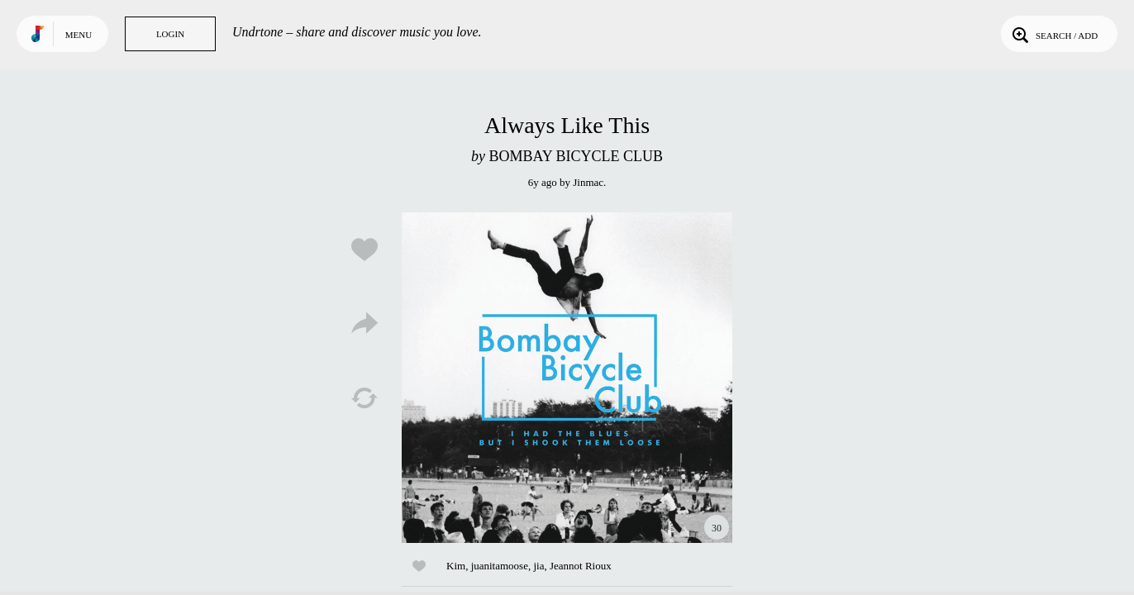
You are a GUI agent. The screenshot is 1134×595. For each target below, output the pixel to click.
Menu (78, 35)
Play (567, 378)
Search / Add (1053, 34)
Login (170, 34)
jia (538, 565)
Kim (455, 565)
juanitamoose (499, 565)
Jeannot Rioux (581, 565)
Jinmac (588, 182)
